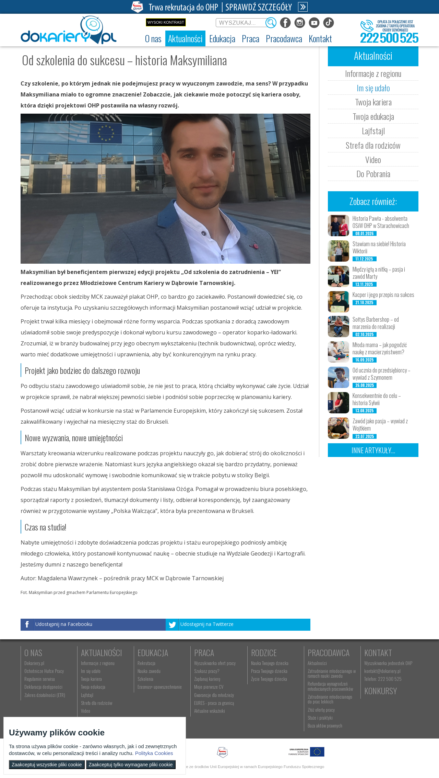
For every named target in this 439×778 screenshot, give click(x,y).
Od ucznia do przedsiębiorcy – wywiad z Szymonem (382, 373)
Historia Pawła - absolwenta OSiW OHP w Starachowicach (381, 222)
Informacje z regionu (373, 73)
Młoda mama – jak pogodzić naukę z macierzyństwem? (380, 348)
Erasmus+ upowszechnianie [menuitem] (160, 686)
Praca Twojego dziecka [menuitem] (269, 670)
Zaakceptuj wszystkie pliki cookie (47, 764)
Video (373, 159)
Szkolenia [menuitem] (145, 678)
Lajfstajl (373, 130)
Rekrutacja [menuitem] (146, 663)
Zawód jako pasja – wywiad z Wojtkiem (380, 424)
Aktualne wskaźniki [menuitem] (209, 710)
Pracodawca (328, 652)
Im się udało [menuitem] (90, 670)
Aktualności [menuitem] (317, 663)
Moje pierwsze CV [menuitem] (208, 686)
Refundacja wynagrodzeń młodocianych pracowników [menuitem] (330, 686)
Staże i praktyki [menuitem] (320, 717)
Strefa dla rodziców (373, 145)
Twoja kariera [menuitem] (91, 678)
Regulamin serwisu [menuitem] (39, 678)
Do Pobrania (373, 173)
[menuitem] (153, 38)
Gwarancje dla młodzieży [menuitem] (214, 694)
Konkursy (380, 690)
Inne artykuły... (373, 450)
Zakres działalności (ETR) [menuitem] (44, 694)
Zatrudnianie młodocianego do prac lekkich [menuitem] (330, 699)
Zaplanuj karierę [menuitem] (207, 678)
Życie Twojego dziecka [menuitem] (269, 678)
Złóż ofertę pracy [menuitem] (321, 709)
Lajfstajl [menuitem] (87, 694)
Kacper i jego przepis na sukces (383, 294)
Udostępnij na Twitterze (207, 624)
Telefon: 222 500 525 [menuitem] (383, 678)
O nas (33, 652)
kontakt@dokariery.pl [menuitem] (382, 670)
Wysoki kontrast (165, 22)
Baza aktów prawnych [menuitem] (325, 725)
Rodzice (264, 652)
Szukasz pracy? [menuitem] (207, 670)
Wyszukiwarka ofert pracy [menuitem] (215, 663)
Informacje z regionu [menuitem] (98, 663)
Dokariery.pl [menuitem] (34, 663)
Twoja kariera (373, 101)
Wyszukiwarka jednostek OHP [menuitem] (388, 663)
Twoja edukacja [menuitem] (93, 686)
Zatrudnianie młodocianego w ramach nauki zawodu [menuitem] (332, 673)
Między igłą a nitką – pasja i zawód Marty (379, 273)
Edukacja (153, 652)
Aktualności (101, 652)
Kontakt (378, 652)
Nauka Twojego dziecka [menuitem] (269, 663)
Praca (204, 652)
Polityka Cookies (154, 753)
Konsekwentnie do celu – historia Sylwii (377, 399)
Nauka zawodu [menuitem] (149, 670)
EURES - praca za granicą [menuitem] (214, 702)
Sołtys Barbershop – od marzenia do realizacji (376, 323)
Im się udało (373, 87)
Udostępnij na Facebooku (63, 624)
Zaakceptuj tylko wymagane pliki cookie (131, 764)
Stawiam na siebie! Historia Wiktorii (379, 247)
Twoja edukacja (373, 116)
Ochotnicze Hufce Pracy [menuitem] (44, 670)
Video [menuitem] (85, 710)
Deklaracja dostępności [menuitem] (43, 686)
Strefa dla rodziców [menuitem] (96, 702)
